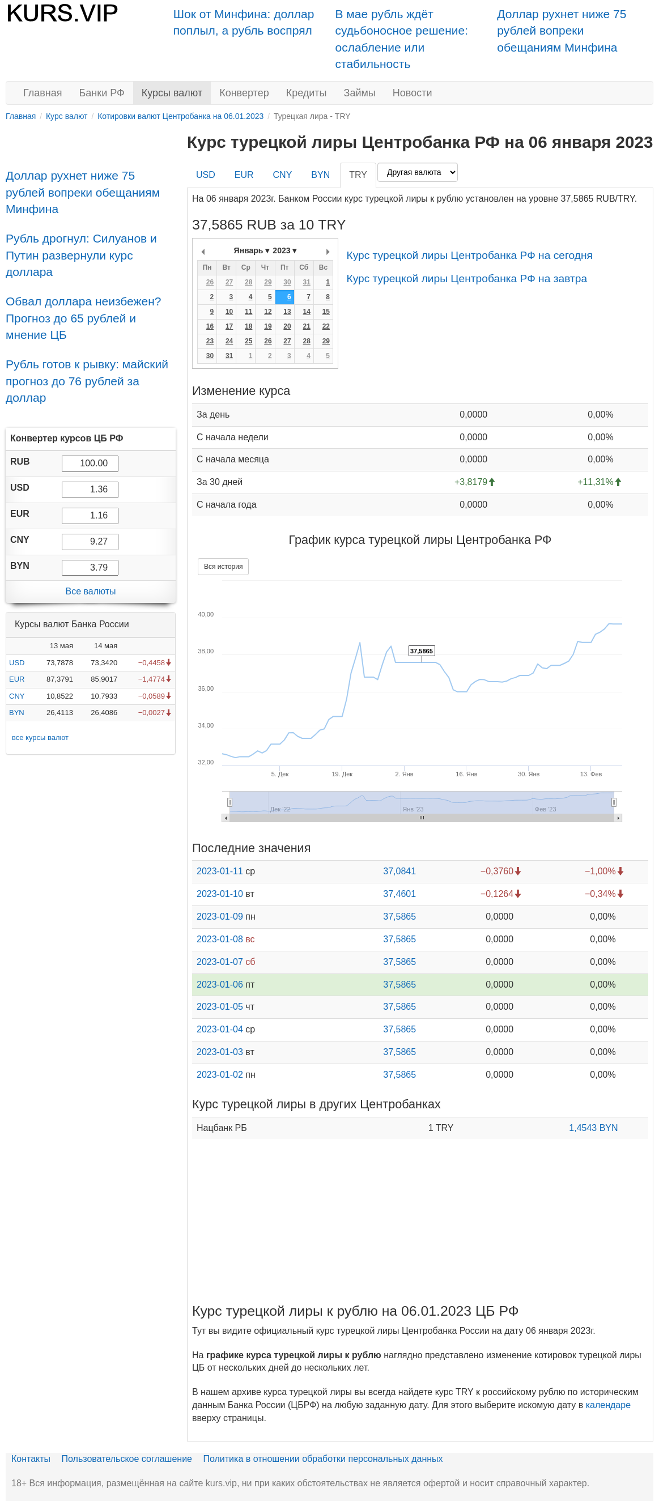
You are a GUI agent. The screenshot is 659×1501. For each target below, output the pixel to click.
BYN (16, 712)
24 (229, 341)
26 (210, 282)
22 (326, 326)
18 (248, 326)
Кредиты (306, 93)
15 (326, 312)
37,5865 (399, 916)
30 (287, 282)
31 (306, 282)
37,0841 (399, 871)
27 (229, 282)
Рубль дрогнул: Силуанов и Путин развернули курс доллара (81, 255)
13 (287, 312)
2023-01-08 (220, 939)
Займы (360, 93)
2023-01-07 (220, 962)
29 (267, 282)
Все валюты (90, 591)
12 (267, 312)
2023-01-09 (220, 916)
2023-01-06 (220, 984)
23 (210, 341)
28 (248, 282)
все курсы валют (40, 737)
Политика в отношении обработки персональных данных (323, 1459)
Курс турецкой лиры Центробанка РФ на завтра (466, 278)
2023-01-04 (220, 1029)
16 (210, 326)
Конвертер (244, 93)
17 (229, 326)
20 (287, 326)
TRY (358, 175)
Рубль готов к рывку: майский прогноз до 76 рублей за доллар (87, 381)
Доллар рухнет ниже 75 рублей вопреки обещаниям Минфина (561, 30)
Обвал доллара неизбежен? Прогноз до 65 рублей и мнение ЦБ (83, 318)
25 (248, 341)
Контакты (30, 1459)
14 (306, 312)
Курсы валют (172, 93)
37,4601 (399, 894)
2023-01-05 (220, 1006)
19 (267, 326)
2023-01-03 (220, 1052)
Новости (412, 93)
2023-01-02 (220, 1074)
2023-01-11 (220, 871)
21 (306, 326)
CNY (16, 696)
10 (229, 312)
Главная (42, 93)
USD (16, 662)
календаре (608, 1405)
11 (248, 312)
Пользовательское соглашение (127, 1459)
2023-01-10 (220, 894)
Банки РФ (102, 93)
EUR (16, 679)
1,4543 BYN (593, 1128)
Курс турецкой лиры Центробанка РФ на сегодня (469, 255)
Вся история (223, 567)
